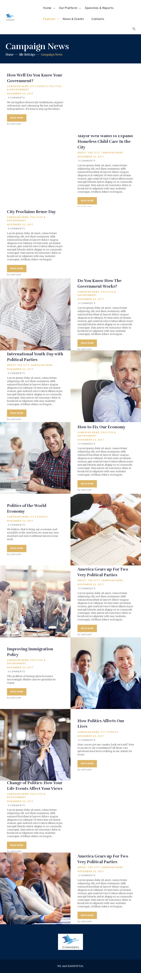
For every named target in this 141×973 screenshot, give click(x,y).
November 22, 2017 (20, 94)
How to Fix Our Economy (101, 426)
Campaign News (18, 86)
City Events (39, 86)
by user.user (14, 124)
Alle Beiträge (27, 54)
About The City (88, 153)
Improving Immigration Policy (30, 652)
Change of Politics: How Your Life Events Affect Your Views (34, 785)
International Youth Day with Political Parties (35, 356)
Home (10, 54)
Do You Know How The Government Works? (99, 283)
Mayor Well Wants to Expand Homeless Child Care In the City (105, 141)
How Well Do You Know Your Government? (34, 78)
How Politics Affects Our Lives (100, 723)
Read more (16, 118)
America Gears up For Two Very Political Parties (102, 572)
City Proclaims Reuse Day (31, 211)
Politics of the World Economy (26, 508)
